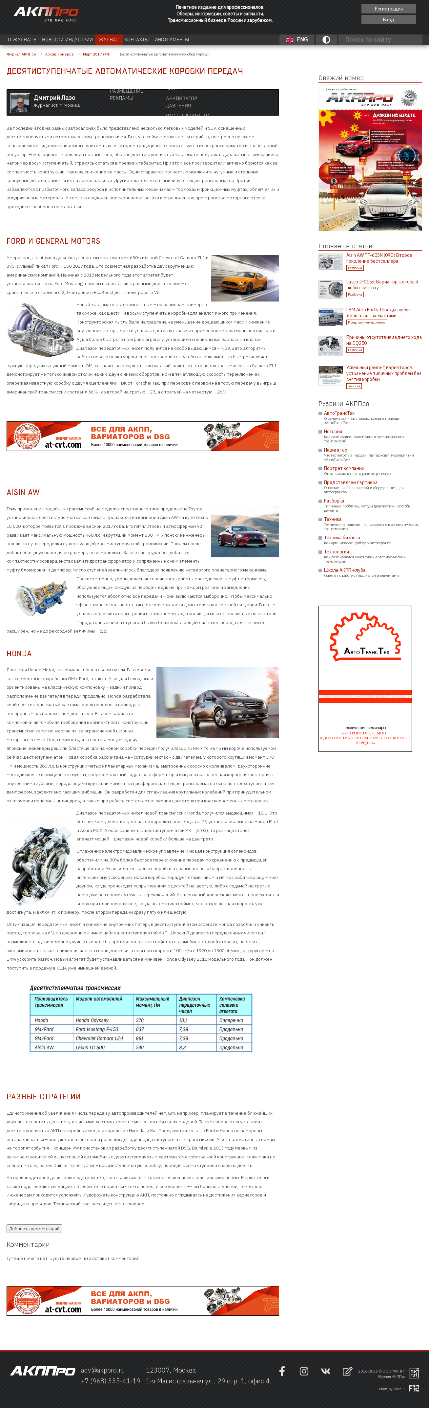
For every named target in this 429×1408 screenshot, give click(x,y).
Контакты (180, 39)
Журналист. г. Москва (56, 101)
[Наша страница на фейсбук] (282, 1374)
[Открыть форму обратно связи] (348, 1372)
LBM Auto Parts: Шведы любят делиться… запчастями (378, 313)
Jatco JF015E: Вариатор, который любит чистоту (382, 285)
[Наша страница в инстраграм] (304, 1374)
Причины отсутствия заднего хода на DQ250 (384, 340)
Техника (354, 386)
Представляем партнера (366, 322)
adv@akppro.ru (103, 1370)
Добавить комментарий (34, 1229)
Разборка (355, 268)
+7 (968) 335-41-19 (110, 1380)
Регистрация (389, 9)
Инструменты (231, 39)
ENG (297, 40)
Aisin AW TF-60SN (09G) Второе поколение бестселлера (379, 258)
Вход (388, 20)
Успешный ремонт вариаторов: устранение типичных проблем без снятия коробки (383, 373)
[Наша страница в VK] (326, 1374)
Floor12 (399, 1389)
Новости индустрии (87, 39)
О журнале (27, 39)
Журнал (143, 39)
